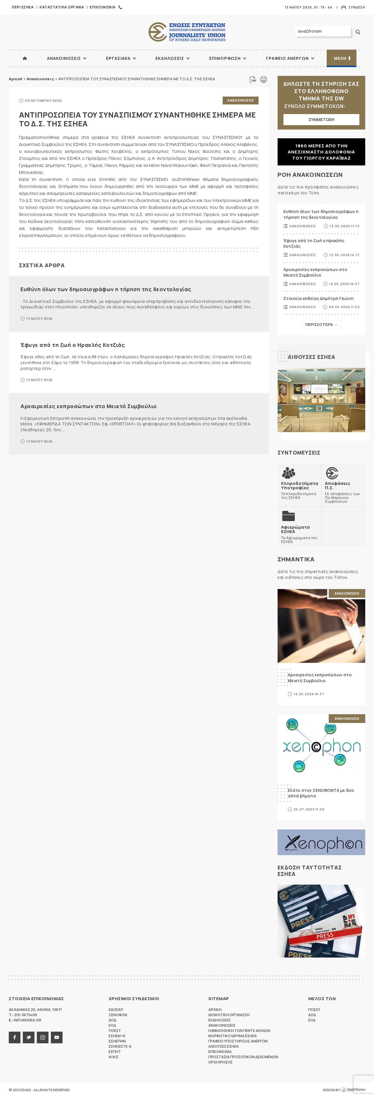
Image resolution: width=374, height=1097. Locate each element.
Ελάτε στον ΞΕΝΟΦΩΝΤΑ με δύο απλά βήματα (321, 793)
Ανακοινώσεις (40, 78)
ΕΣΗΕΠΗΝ (117, 1040)
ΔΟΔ (112, 1019)
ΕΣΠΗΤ (115, 1051)
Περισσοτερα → (321, 324)
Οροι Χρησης (220, 1061)
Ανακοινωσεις (64, 58)
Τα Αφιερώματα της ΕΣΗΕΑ (299, 534)
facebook (14, 1037)
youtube (57, 1037)
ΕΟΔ (112, 1025)
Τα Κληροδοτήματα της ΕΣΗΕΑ (299, 490)
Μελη (340, 58)
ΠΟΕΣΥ (115, 1030)
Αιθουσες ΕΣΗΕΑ (311, 356)
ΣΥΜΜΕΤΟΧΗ (321, 119)
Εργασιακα (118, 58)
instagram (43, 1037)
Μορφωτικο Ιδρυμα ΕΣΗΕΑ (232, 1035)
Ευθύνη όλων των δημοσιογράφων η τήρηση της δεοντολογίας (105, 288)
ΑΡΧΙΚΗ (25, 58)
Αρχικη (214, 1009)
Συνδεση (357, 7)
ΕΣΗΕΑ (187, 32)
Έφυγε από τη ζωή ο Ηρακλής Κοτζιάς (72, 344)
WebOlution (353, 1090)
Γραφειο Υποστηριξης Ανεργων (238, 1040)
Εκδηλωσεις (169, 58)
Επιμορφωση (225, 58)
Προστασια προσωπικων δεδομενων (243, 1056)
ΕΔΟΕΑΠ (116, 1009)
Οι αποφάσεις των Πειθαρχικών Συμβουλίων (343, 492)
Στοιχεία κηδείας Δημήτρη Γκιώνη (318, 298)
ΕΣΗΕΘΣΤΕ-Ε (120, 1046)
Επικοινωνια (103, 7)
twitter (28, 1037)
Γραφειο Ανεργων (287, 58)
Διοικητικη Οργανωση (229, 1014)
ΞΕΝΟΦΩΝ (118, 1014)
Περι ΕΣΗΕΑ (23, 7)
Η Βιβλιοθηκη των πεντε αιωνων (239, 1030)
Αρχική (15, 78)
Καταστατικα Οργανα (61, 7)
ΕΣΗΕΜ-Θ (117, 1035)
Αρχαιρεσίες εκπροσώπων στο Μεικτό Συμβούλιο (88, 405)
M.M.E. (114, 1056)
